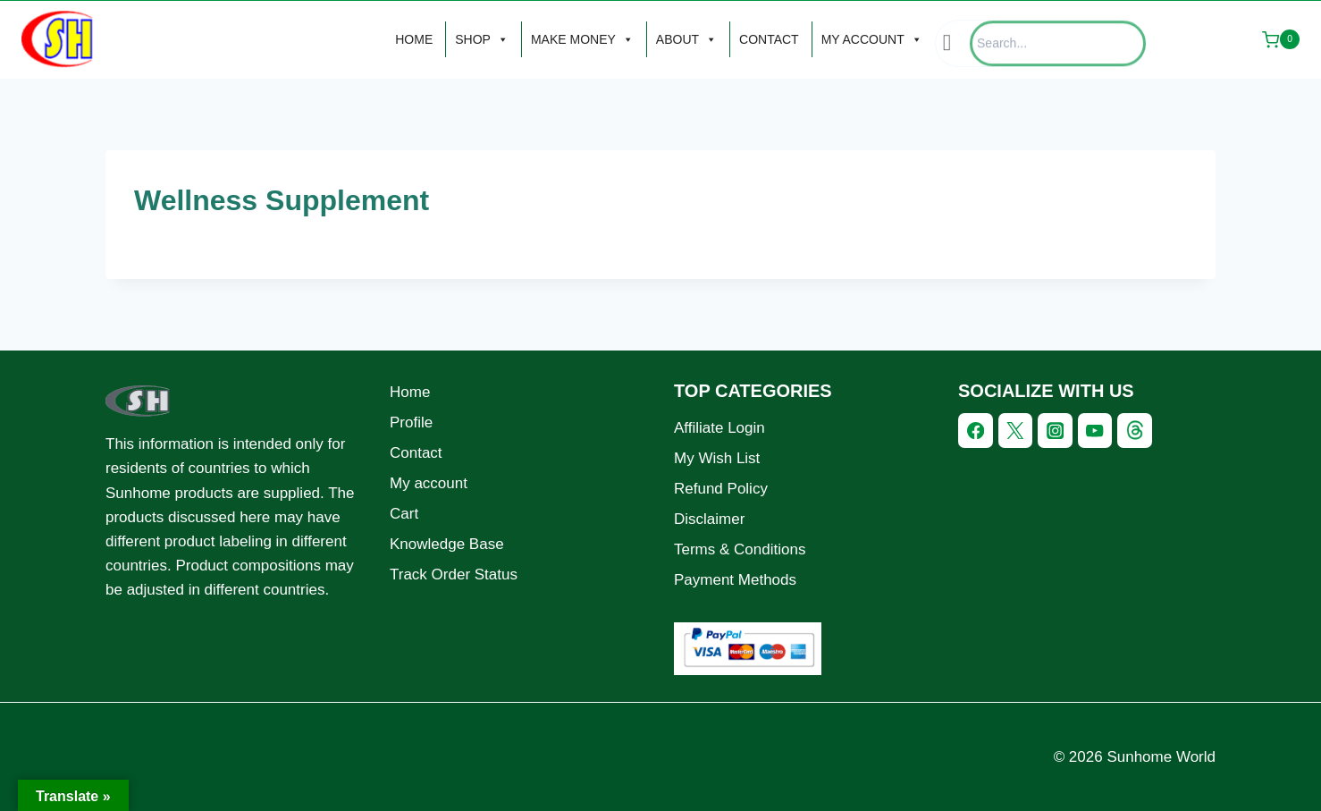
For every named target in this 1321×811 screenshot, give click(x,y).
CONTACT (769, 39)
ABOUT (686, 39)
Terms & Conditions (739, 549)
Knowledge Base (447, 544)
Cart (404, 513)
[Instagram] (1055, 430)
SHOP (482, 39)
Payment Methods (735, 579)
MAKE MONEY (582, 39)
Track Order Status (453, 574)
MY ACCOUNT (871, 39)
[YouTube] (1095, 430)
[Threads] (1134, 430)
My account (428, 483)
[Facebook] (975, 430)
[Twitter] (1015, 430)
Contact (416, 452)
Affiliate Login (719, 427)
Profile (411, 422)
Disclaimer (709, 519)
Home (410, 392)
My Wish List (717, 458)
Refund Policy (721, 488)
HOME (414, 39)
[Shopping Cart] (1281, 39)
